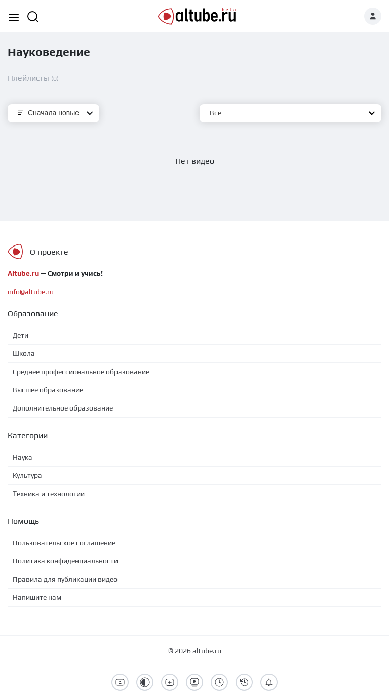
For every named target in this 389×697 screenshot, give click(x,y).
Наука (22, 457)
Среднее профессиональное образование (81, 371)
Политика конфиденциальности (65, 561)
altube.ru (206, 651)
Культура (27, 475)
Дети (20, 335)
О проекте (49, 252)
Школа (24, 353)
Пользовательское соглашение (64, 543)
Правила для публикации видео (65, 579)
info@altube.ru (31, 292)
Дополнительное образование (63, 408)
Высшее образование (48, 390)
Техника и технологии (49, 493)
